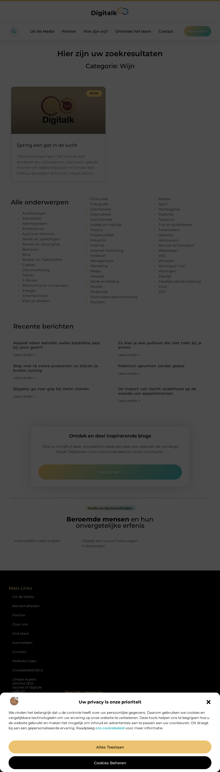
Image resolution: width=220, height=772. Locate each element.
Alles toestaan (110, 747)
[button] (208, 702)
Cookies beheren (110, 763)
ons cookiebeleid (110, 728)
